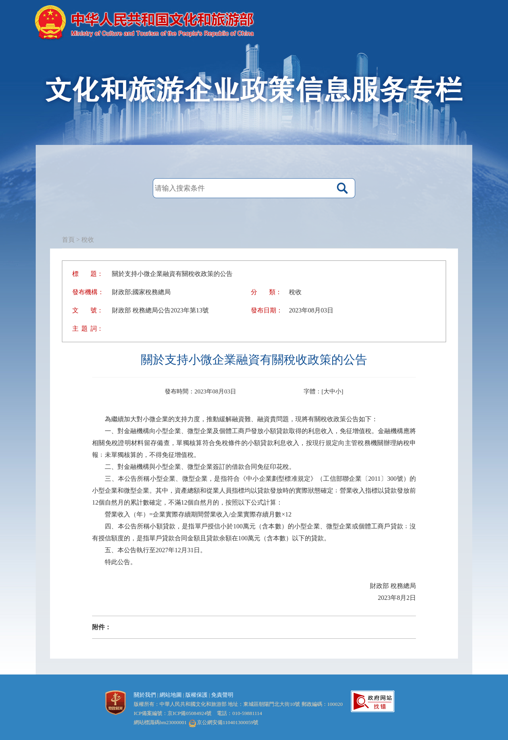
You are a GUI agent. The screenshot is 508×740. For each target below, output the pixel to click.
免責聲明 (222, 695)
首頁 (68, 239)
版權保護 (196, 695)
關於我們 (145, 695)
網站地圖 (171, 695)
